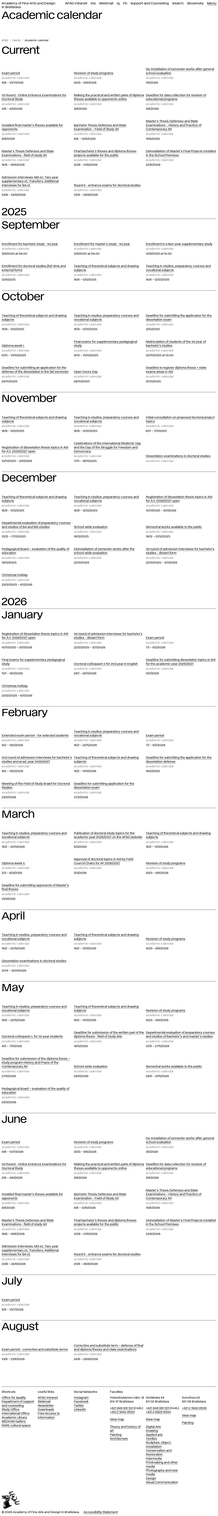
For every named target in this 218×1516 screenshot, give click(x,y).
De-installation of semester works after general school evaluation (180, 71)
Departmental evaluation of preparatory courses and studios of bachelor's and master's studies (180, 1034)
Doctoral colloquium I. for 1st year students (32, 1036)
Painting (116, 1435)
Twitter (79, 1405)
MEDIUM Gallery (14, 1421)
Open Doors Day (86, 372)
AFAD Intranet (76, 3)
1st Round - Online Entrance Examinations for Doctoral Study (34, 97)
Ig (118, 3)
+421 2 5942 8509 (194, 1408)
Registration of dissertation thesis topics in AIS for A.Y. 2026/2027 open (35, 449)
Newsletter (46, 1405)
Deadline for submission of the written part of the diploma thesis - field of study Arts (109, 1034)
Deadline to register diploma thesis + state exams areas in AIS (176, 369)
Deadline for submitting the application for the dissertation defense (179, 759)
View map (117, 1419)
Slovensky (195, 3)
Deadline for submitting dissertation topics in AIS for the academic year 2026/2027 (180, 662)
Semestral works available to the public (174, 527)
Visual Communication (162, 1482)
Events (16, 40)
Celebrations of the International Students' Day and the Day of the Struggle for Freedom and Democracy (107, 447)
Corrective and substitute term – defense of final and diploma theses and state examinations (108, 1347)
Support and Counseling (150, 3)
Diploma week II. (13, 863)
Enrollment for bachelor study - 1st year (30, 244)
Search (178, 3)
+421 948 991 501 (157, 1408)
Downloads (46, 1409)
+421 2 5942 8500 (122, 1412)
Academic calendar (37, 40)
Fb (125, 3)
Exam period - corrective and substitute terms (35, 1349)
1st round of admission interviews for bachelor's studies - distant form (180, 551)
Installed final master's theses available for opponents (32, 127)
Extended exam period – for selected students (35, 735)
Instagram (81, 1397)
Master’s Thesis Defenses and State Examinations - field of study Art (28, 153)
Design (151, 1478)
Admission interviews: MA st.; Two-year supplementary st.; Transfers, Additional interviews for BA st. (30, 181)
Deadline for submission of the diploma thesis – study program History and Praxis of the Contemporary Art (36, 1062)
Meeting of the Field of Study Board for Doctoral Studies (36, 785)
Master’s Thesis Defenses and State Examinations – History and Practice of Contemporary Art (173, 125)
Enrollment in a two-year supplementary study (179, 244)
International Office (15, 1413)
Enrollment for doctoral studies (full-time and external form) (34, 268)
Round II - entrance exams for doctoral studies (107, 185)
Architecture (119, 1438)
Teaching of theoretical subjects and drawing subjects (106, 268)
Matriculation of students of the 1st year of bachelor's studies (176, 343)
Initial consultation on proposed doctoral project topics (180, 419)
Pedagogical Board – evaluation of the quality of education (35, 551)
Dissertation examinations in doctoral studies (178, 456)
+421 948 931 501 (121, 1408)
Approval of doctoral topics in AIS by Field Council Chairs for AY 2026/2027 (103, 861)
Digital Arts (153, 1427)
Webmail (106, 3)
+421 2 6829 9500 (158, 1412)
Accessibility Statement (101, 1512)
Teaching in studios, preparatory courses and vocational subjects (178, 268)
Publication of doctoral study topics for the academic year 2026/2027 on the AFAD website (108, 835)
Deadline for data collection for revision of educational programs (176, 97)
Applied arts (154, 1435)
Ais (93, 3)
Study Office (10, 1409)
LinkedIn (80, 1409)
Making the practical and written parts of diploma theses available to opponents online (109, 97)
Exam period (11, 73)
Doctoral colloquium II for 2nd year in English (106, 664)
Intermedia (154, 1458)
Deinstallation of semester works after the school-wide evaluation (104, 551)
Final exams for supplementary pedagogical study (105, 343)
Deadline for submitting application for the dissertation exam (104, 785)
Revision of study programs (93, 73)
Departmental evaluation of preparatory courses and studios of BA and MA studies (36, 525)
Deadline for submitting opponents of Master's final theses (35, 887)
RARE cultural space (16, 1425)
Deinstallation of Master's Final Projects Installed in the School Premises (181, 153)
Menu (211, 3)
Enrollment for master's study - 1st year (102, 244)
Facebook (81, 1401)
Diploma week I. (13, 345)
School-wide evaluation (91, 527)
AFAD (5, 40)
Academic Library (14, 1417)
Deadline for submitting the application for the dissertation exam (179, 317)
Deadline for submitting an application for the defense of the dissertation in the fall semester (35, 369)
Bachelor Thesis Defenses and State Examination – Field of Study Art (100, 127)
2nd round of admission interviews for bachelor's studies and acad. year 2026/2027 (37, 759)
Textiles (151, 1438)
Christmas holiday (15, 575)
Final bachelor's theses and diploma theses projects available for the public (105, 153)
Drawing (152, 1430)
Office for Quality (14, 1397)
